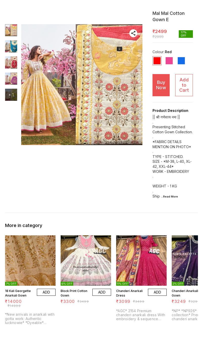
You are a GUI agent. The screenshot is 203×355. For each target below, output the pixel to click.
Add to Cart (184, 85)
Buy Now (161, 85)
